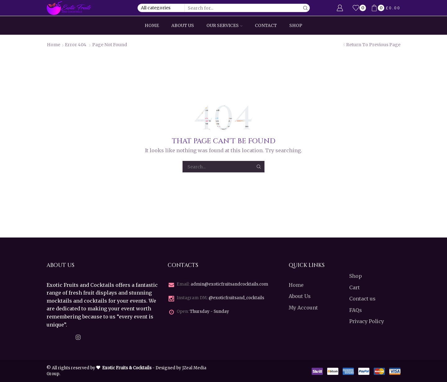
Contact (266, 25)
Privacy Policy (366, 321)
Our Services (224, 25)
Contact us (362, 298)
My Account (303, 307)
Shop (295, 25)
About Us (182, 25)
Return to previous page (373, 44)
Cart (354, 287)
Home (152, 25)
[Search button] (305, 8)
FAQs (355, 310)
